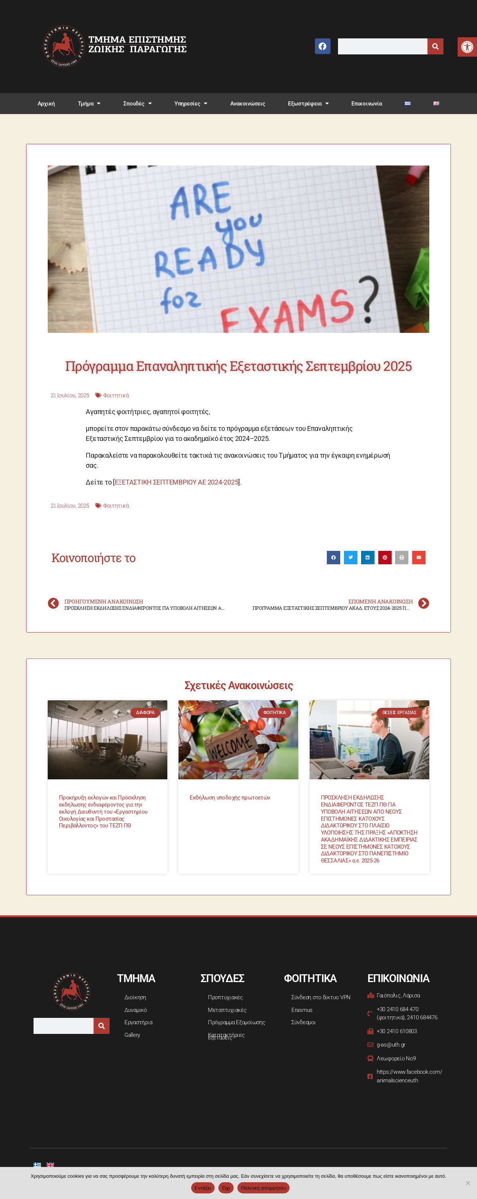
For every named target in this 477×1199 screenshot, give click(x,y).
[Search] (435, 46)
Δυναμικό (135, 1010)
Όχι (226, 1188)
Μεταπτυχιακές (227, 1010)
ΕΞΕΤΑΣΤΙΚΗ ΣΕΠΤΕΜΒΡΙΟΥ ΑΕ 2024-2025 (176, 482)
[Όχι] (467, 1183)
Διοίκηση (135, 997)
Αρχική (46, 103)
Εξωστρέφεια (308, 103)
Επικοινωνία (366, 103)
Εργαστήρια (138, 1022)
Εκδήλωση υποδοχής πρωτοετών (230, 797)
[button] (467, 47)
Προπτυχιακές (225, 997)
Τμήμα (89, 103)
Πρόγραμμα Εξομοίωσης (236, 1022)
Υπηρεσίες (190, 103)
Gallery (132, 1035)
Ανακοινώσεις (247, 103)
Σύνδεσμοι (303, 1022)
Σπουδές (137, 103)
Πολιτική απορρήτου (263, 1188)
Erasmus (302, 1010)
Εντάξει (203, 1188)
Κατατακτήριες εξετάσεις (226, 1036)
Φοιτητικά (116, 395)
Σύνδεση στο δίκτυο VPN (321, 997)
